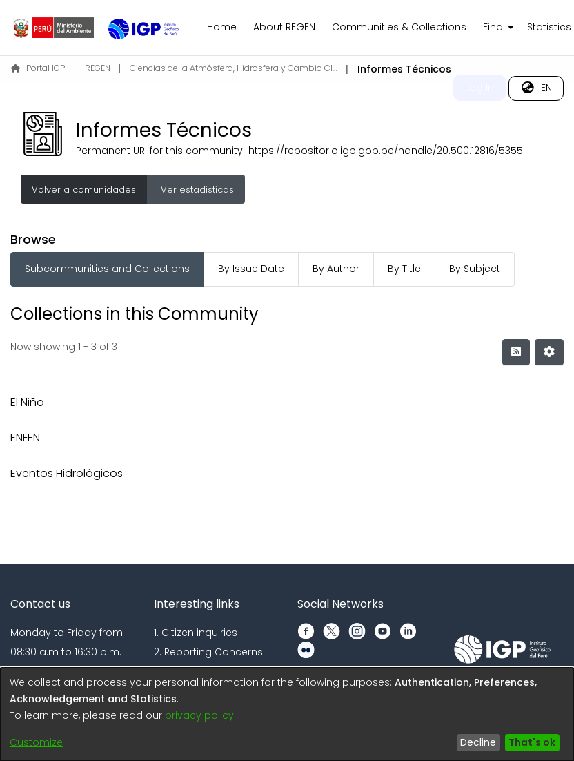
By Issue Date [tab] (251, 269)
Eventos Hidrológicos (66, 473)
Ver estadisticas (196, 189)
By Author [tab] (336, 269)
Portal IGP (38, 68)
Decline (478, 742)
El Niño (27, 402)
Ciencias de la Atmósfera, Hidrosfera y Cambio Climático (233, 68)
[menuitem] (496, 27)
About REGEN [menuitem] (284, 27)
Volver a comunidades (84, 189)
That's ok (531, 742)
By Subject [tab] (474, 269)
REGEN (97, 68)
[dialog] (287, 714)
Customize (36, 742)
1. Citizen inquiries (195, 632)
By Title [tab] (404, 269)
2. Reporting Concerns (208, 652)
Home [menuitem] (222, 27)
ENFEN (25, 437)
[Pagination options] (549, 352)
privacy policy (199, 715)
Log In (479, 88)
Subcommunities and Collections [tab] (107, 269)
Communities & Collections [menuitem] (399, 27)
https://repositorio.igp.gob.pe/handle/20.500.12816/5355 (385, 150)
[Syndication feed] (516, 352)
